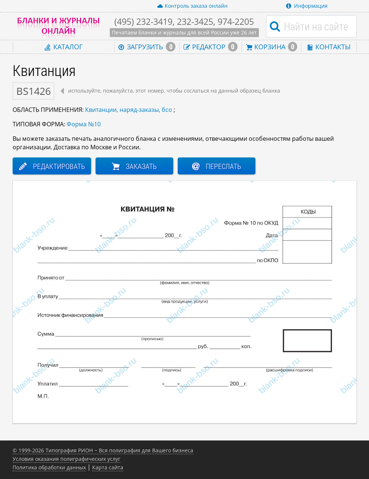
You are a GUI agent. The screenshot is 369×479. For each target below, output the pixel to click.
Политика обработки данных (49, 467)
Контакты (328, 46)
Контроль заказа (192, 6)
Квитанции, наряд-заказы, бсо (128, 110)
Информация (307, 5)
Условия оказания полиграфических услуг (66, 458)
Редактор (211, 46)
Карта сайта (107, 467)
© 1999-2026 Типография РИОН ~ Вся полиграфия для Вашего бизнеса (103, 450)
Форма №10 (84, 124)
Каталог (64, 46)
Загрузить (146, 46)
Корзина (272, 46)
